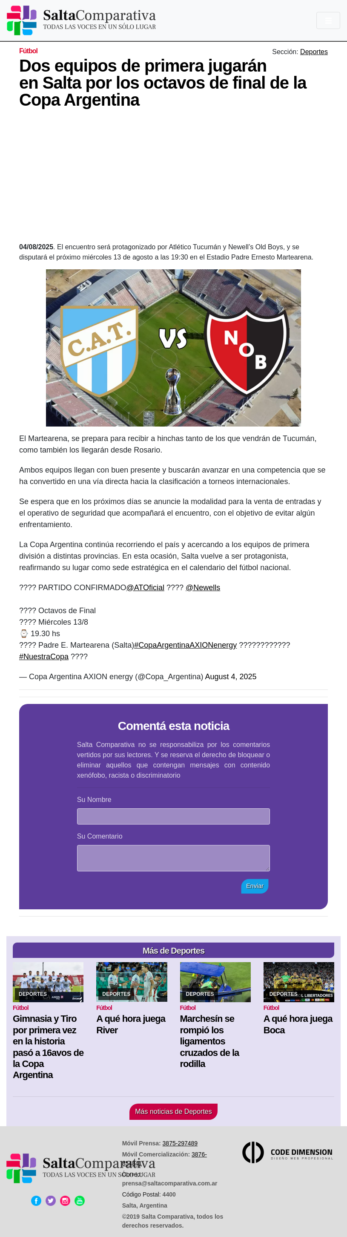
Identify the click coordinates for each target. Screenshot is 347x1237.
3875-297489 (180, 1143)
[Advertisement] (183, 178)
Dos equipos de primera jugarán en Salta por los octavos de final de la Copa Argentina (163, 82)
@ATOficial (145, 587)
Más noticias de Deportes (173, 1111)
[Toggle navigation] (328, 20)
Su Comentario (100, 836)
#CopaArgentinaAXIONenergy (185, 645)
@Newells (203, 587)
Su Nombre (94, 799)
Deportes (314, 51)
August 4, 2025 (231, 676)
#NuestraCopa (44, 656)
